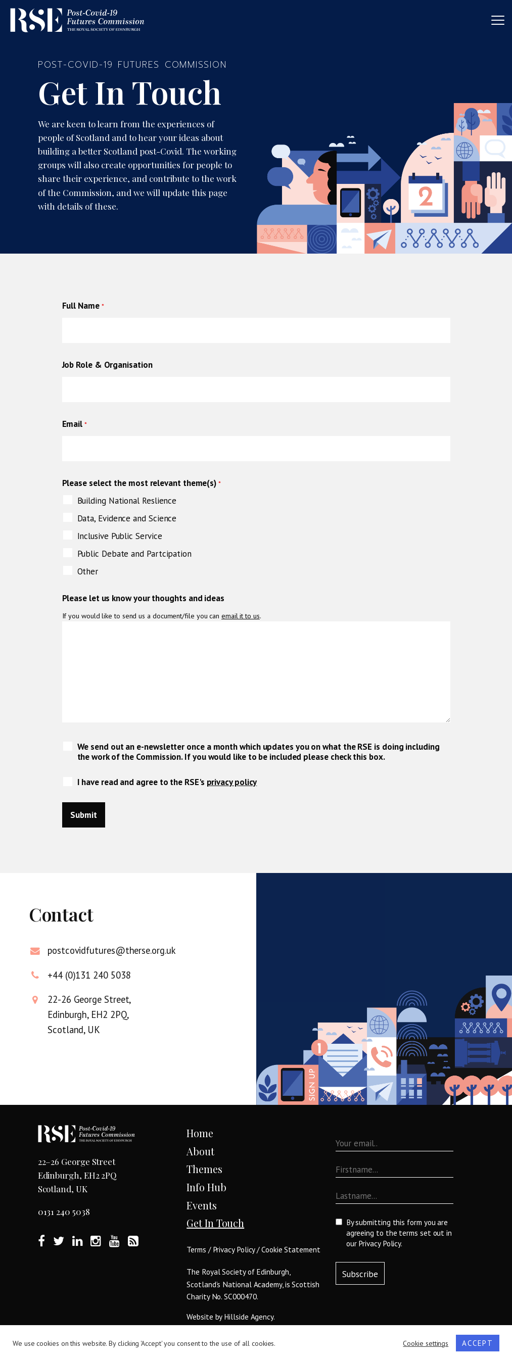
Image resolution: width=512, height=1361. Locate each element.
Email (74, 423)
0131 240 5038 (64, 1211)
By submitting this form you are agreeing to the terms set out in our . (399, 1233)
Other (88, 571)
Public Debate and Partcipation (134, 554)
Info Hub (206, 1187)
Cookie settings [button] (425, 1343)
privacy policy (232, 782)
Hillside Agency (248, 1316)
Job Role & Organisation (107, 364)
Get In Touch (215, 1223)
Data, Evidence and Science (127, 518)
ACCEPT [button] (477, 1343)
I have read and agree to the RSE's (167, 782)
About (200, 1151)
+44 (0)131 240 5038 (89, 975)
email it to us (240, 615)
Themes (204, 1169)
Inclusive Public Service (119, 536)
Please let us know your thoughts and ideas (143, 598)
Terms (196, 1249)
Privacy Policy (234, 1249)
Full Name (83, 305)
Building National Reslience (127, 501)
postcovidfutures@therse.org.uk (111, 950)
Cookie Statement (290, 1249)
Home (200, 1133)
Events (202, 1205)
